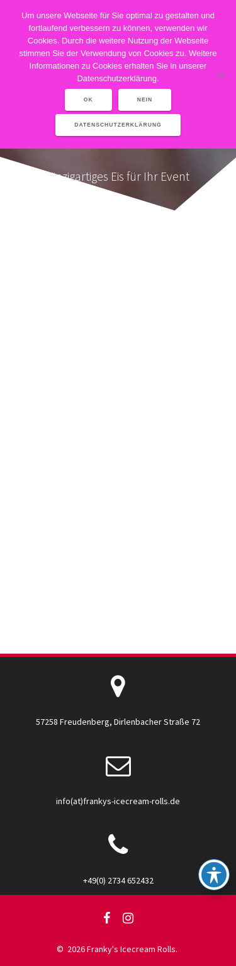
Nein (145, 99)
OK (88, 99)
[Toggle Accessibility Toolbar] (214, 875)
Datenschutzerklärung (118, 125)
